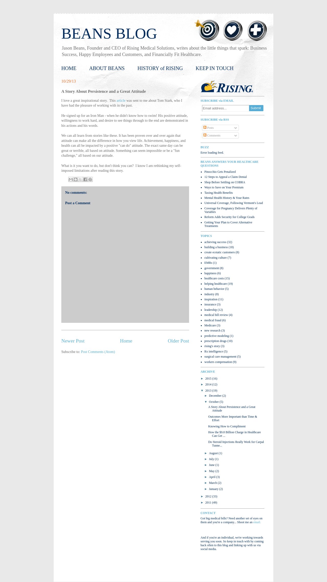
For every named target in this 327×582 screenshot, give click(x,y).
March (213, 483)
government (211, 268)
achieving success (215, 242)
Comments (211, 135)
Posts (208, 128)
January (214, 489)
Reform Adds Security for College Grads (229, 217)
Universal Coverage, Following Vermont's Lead (233, 203)
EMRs (208, 263)
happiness (210, 273)
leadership (210, 310)
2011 (208, 502)
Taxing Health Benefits (218, 193)
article (120, 100)
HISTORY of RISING (160, 68)
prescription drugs (215, 341)
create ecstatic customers (219, 252)
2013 (208, 390)
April (212, 477)
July (212, 459)
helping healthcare (215, 284)
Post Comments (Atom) (98, 352)
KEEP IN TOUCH (215, 68)
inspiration (210, 299)
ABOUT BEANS (107, 68)
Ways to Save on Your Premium (223, 187)
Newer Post (73, 341)
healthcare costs (214, 278)
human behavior (214, 289)
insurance (210, 304)
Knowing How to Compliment (227, 426)
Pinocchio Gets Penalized (220, 172)
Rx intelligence (213, 351)
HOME (68, 68)
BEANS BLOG (109, 33)
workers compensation (218, 362)
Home (126, 341)
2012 (208, 496)
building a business (216, 247)
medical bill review (216, 315)
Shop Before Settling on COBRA (224, 182)
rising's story (212, 346)
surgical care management (220, 356)
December (215, 395)
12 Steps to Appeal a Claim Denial (225, 177)
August (214, 453)
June (212, 465)
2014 (208, 384)
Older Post (178, 341)
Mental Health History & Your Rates (226, 198)
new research (212, 330)
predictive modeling (216, 336)
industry (209, 294)
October (214, 402)
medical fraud (212, 320)
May (212, 471)
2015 (208, 378)
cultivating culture (215, 257)
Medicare (210, 325)
